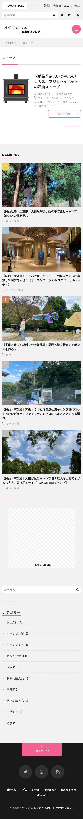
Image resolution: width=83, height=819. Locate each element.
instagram (68, 790)
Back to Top (41, 751)
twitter (50, 790)
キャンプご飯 (15, 633)
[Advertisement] (42, 534)
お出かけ (11, 290)
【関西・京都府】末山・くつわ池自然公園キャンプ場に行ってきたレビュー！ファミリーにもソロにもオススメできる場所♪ (41, 414)
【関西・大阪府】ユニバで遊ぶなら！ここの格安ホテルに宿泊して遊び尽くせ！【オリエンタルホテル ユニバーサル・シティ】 (41, 280)
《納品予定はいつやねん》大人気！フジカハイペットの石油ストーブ (56, 81)
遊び (8, 354)
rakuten (41, 794)
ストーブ (43, 97)
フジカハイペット (44, 101)
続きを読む (64, 113)
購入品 (43, 105)
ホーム (11, 790)
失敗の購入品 (15, 678)
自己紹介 (12, 712)
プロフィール (30, 790)
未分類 (11, 689)
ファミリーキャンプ (62, 97)
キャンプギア (15, 644)
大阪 (20, 290)
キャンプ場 (12, 221)
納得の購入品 (64, 93)
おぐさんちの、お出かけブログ (52, 807)
